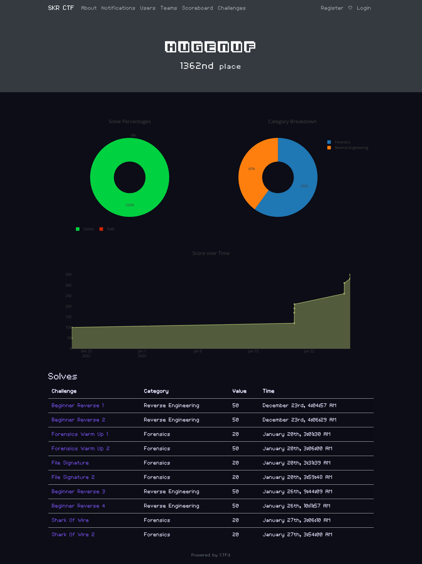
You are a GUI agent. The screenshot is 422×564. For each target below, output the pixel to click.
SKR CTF (61, 8)
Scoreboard (197, 8)
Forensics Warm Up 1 (80, 434)
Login (364, 8)
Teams (169, 8)
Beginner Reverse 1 (78, 405)
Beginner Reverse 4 (79, 506)
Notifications (119, 8)
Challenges (232, 8)
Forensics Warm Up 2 (81, 448)
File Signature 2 (73, 477)
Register (332, 8)
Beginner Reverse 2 (79, 420)
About (89, 8)
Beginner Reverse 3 (79, 491)
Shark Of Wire (70, 520)
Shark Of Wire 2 (73, 534)
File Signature (70, 463)
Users (148, 8)
